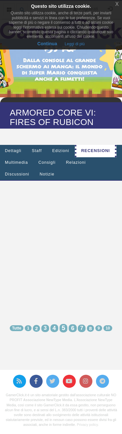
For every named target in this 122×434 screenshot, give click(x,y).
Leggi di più (75, 44)
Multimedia (16, 162)
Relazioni (76, 162)
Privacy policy (87, 425)
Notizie (47, 174)
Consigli (47, 162)
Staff (37, 150)
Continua (47, 43)
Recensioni (95, 150)
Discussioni (17, 174)
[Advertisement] (61, 247)
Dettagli (13, 150)
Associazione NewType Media (47, 400)
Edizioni (60, 150)
